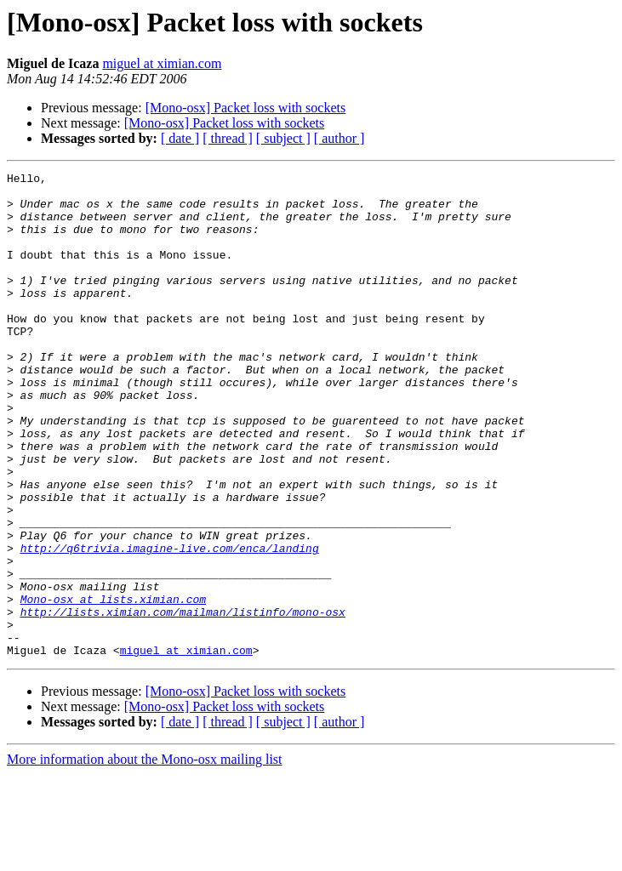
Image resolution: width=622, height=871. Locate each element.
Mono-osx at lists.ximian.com (113, 685)
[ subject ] (283, 138)
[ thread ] (228, 138)
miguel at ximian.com (161, 63)
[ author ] (339, 138)
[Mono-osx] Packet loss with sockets (246, 107)
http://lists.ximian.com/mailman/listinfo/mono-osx (182, 701)
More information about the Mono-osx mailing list (144, 856)
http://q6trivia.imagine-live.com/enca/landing (169, 624)
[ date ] (180, 138)
